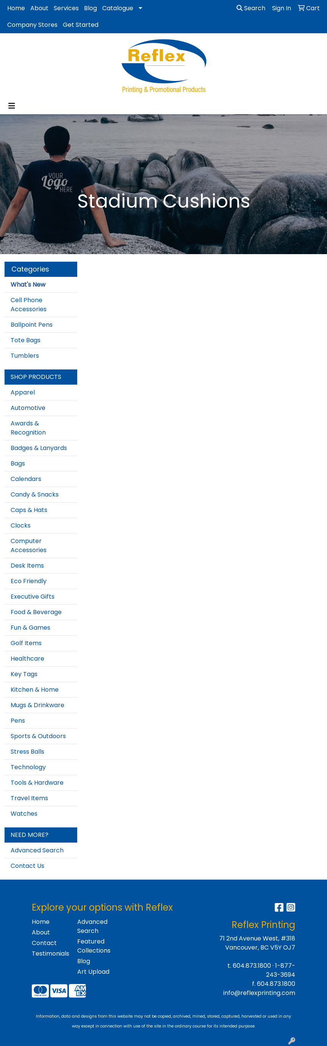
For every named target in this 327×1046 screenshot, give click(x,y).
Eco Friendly (29, 581)
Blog (90, 8)
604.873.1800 (252, 965)
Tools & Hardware (37, 782)
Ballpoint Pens (32, 324)
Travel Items (29, 798)
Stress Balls (27, 751)
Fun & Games (30, 627)
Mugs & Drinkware (37, 705)
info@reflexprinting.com (259, 993)
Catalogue (117, 8)
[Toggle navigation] (12, 106)
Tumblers (25, 355)
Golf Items (26, 643)
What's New (28, 284)
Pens (18, 720)
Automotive (28, 408)
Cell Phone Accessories (29, 304)
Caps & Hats (29, 510)
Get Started (80, 24)
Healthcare (27, 658)
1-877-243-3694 (280, 970)
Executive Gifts (32, 596)
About (39, 8)
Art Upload (93, 971)
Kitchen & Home (35, 689)
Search (251, 8)
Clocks (21, 525)
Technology (28, 767)
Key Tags (24, 674)
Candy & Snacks (35, 494)
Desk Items (27, 565)
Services (66, 8)
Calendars (26, 479)
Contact (44, 943)
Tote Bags (25, 340)
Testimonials (50, 953)
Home (16, 8)
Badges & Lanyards (39, 448)
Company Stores (32, 24)
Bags (18, 463)
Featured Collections (94, 946)
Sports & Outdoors (38, 736)
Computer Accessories (29, 545)
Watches (24, 813)
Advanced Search (37, 850)
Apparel (23, 392)
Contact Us (27, 865)
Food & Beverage (36, 612)
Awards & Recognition (28, 428)
